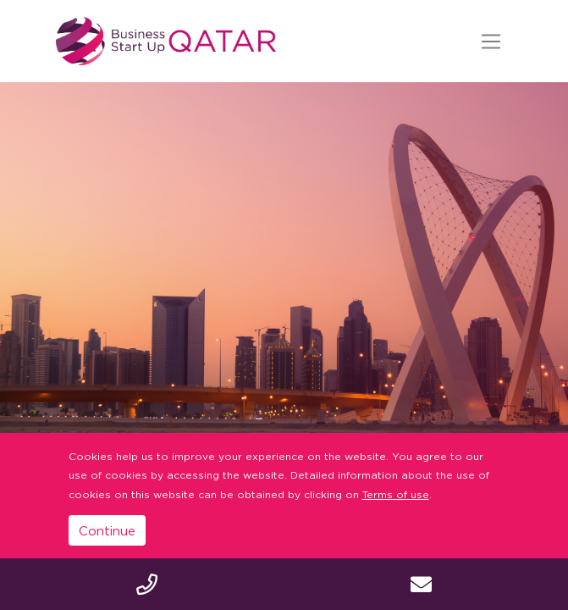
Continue (107, 530)
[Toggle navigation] (491, 41)
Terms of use (395, 494)
